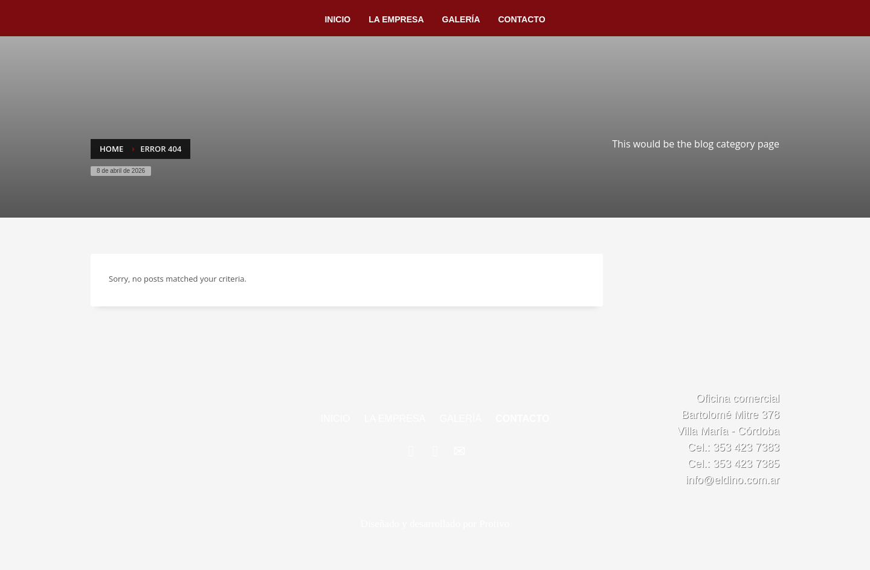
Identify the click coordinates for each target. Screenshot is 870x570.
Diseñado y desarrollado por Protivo (435, 524)
